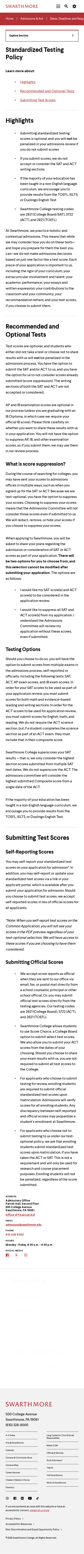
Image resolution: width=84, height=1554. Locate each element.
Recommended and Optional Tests (47, 91)
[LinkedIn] (22, 1499)
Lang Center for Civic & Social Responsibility (60, 1436)
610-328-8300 (15, 1235)
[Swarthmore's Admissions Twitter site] (19, 1255)
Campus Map (12, 1465)
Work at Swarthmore (56, 1483)
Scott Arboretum (54, 1460)
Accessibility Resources (20, 1524)
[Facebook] (14, 1499)
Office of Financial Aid (20, 1215)
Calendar (10, 1450)
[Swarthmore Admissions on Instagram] (28, 1255)
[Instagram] (8, 1499)
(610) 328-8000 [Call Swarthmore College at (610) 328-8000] (17, 1425)
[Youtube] (30, 1499)
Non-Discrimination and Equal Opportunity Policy (34, 1530)
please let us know (39, 1510)
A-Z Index (10, 1435)
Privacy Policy (15, 1519)
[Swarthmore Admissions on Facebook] (10, 1255)
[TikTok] (37, 1499)
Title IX (50, 1468)
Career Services (13, 1472)
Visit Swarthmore (54, 1475)
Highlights (27, 82)
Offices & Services (55, 1453)
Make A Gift (52, 1445)
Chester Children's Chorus (18, 1480)
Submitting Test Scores (38, 100)
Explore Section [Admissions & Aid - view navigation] (41, 36)
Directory (10, 1487)
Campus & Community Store (19, 1458)
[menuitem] (58, 6)
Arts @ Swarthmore (15, 1443)
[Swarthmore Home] (29, 1405)
